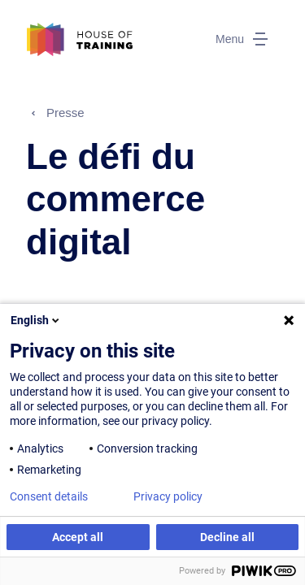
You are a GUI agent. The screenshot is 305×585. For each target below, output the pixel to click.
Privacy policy (168, 496)
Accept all (77, 537)
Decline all (227, 537)
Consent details (49, 496)
